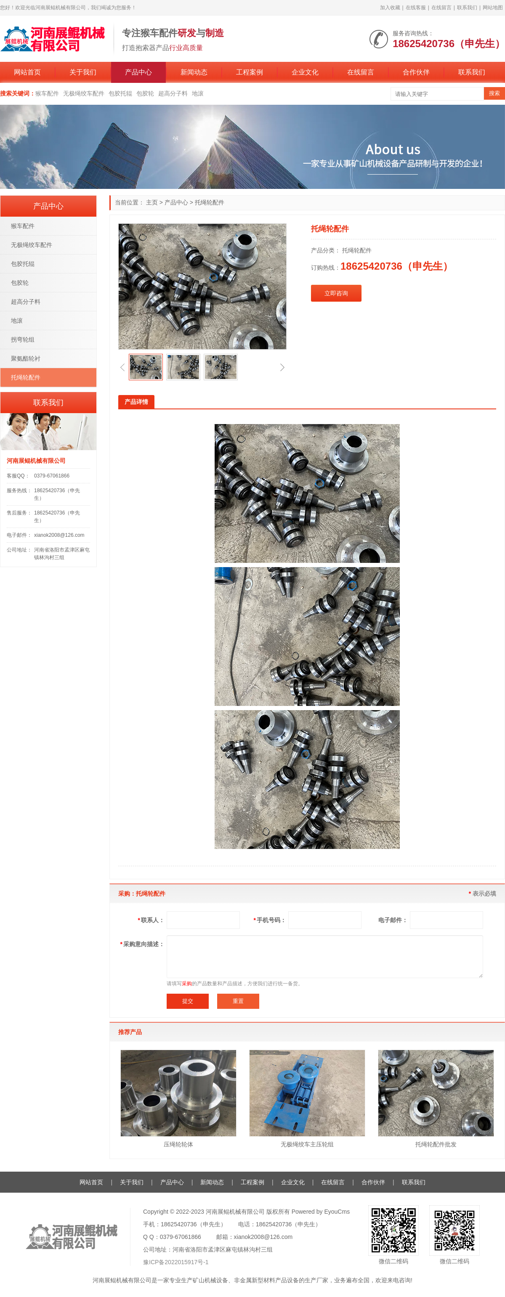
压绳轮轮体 (178, 1144)
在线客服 (416, 8)
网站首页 (27, 72)
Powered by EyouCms (320, 1211)
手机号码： (270, 920)
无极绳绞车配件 (83, 93)
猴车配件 (47, 93)
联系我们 (467, 8)
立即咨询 (336, 293)
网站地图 (493, 8)
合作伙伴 (416, 72)
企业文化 (305, 72)
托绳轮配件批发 (436, 1144)
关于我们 (82, 72)
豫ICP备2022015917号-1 (176, 1262)
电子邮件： (393, 920)
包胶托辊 (120, 93)
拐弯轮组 (23, 339)
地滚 (198, 93)
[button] (122, 367)
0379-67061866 (51, 476)
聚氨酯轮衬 (25, 358)
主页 (152, 202)
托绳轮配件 (209, 202)
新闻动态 (194, 72)
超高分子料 (173, 93)
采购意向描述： (142, 944)
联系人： (151, 920)
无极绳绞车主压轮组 (307, 1144)
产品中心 (138, 72)
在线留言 (441, 8)
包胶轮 (145, 93)
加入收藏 (390, 8)
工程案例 (249, 72)
